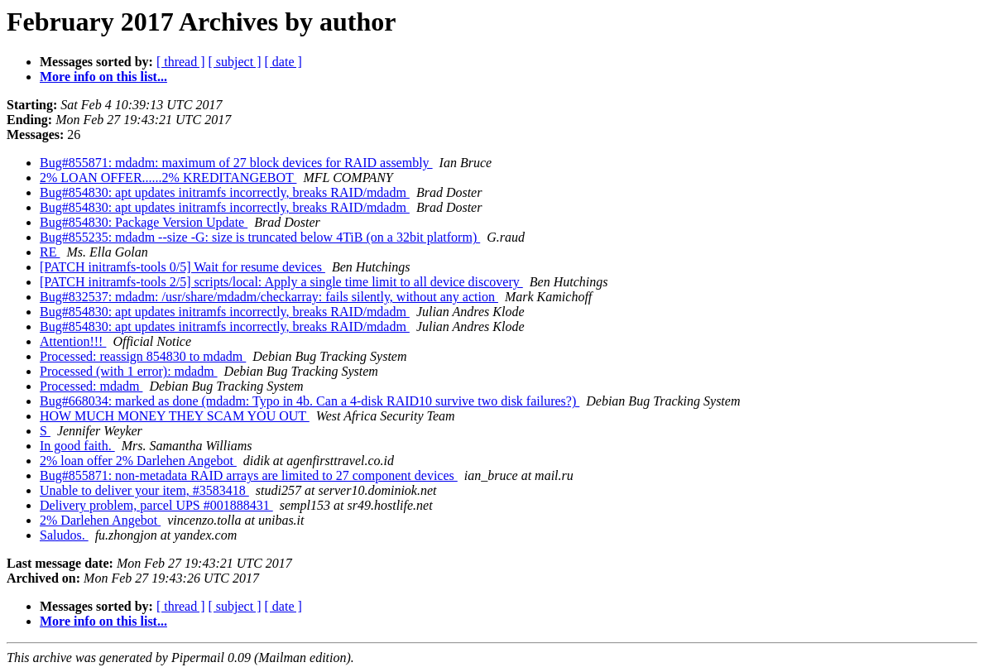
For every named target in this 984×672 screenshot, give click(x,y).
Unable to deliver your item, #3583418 (144, 490)
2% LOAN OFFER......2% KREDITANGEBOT (168, 177)
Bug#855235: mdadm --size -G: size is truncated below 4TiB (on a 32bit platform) (260, 237)
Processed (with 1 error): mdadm (129, 371)
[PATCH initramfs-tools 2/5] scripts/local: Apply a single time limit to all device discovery (281, 282)
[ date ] (283, 62)
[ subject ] (235, 62)
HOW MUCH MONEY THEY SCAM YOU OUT (175, 416)
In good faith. (77, 446)
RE (50, 252)
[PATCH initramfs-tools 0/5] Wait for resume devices (182, 267)
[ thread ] (180, 62)
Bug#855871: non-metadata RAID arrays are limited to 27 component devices (249, 475)
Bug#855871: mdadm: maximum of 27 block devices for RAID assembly (236, 163)
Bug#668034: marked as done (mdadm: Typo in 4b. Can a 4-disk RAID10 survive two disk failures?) (309, 401)
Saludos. (64, 535)
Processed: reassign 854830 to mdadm (143, 356)
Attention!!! (73, 341)
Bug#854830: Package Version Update (143, 222)
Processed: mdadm (91, 386)
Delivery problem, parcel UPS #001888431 (156, 505)
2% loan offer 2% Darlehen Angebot (138, 461)
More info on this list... (103, 77)
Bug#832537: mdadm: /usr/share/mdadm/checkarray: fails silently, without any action (269, 297)
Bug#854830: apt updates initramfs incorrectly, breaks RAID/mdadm (225, 192)
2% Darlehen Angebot (100, 520)
